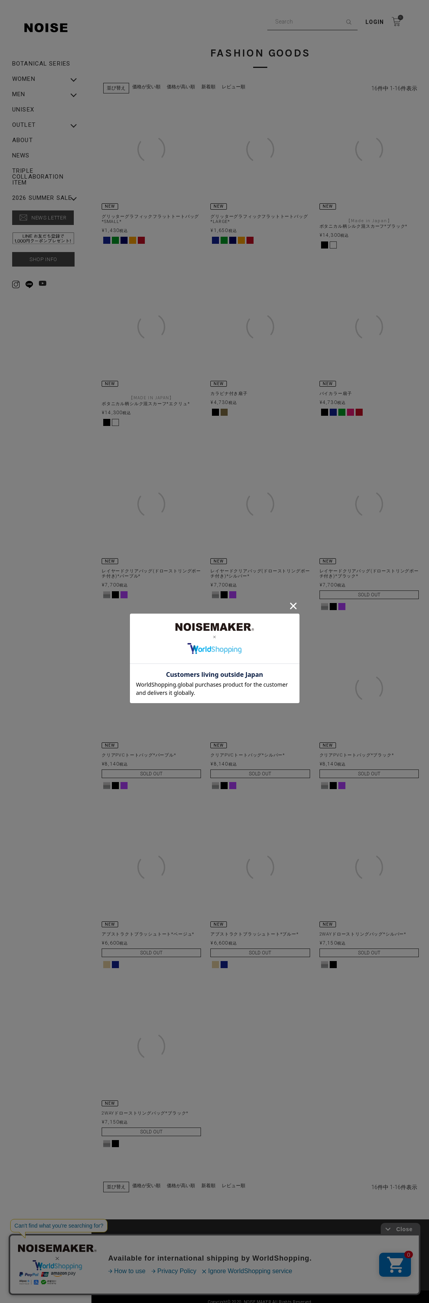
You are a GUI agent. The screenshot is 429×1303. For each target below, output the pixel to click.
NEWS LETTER (48, 218)
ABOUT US (122, 1232)
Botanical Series (41, 64)
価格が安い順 (146, 81)
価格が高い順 (181, 81)
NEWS (21, 156)
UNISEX (23, 110)
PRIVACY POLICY (229, 1232)
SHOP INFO (43, 259)
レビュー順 (233, 81)
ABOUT (22, 140)
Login (374, 22)
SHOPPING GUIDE (329, 1232)
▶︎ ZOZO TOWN (227, 1244)
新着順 (208, 81)
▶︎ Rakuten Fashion (331, 1244)
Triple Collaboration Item (38, 177)
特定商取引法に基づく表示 (140, 1244)
